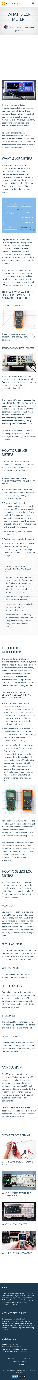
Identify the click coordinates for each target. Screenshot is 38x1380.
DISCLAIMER (19, 1364)
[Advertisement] (19, 55)
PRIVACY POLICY (19, 1361)
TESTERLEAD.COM (22, 1370)
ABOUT (11, 1358)
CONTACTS (25, 1358)
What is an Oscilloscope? (24, 1113)
